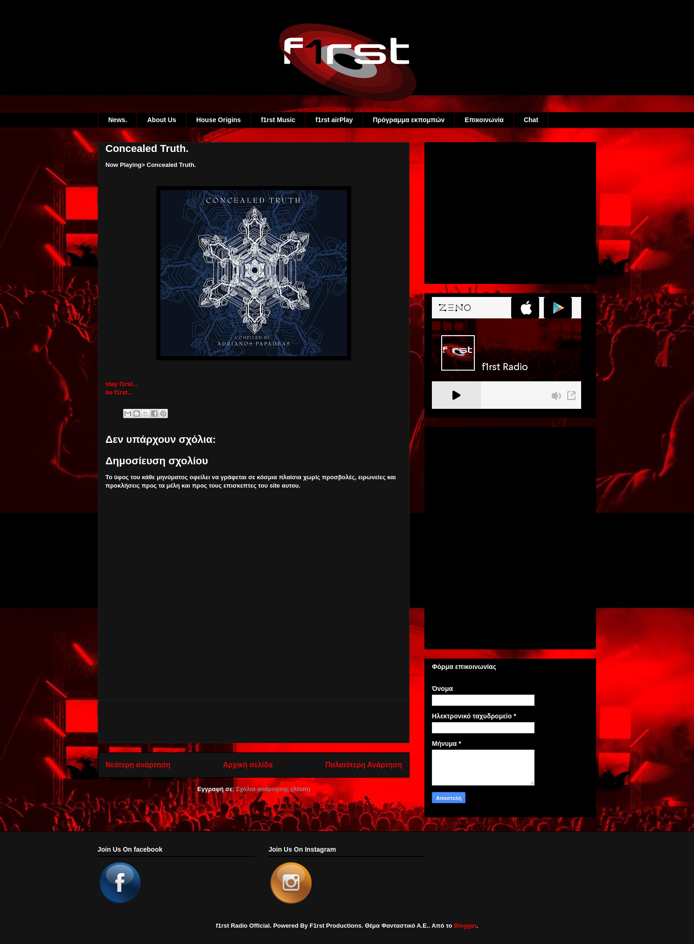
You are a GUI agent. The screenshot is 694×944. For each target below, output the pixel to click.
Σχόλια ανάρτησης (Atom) (273, 789)
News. (117, 120)
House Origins (218, 120)
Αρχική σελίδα (248, 765)
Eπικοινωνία (484, 120)
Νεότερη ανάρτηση (137, 765)
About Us (161, 120)
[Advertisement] (253, 722)
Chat (531, 120)
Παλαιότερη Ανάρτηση (364, 765)
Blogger (465, 925)
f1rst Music (278, 120)
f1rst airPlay (334, 120)
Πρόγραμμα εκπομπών (408, 120)
